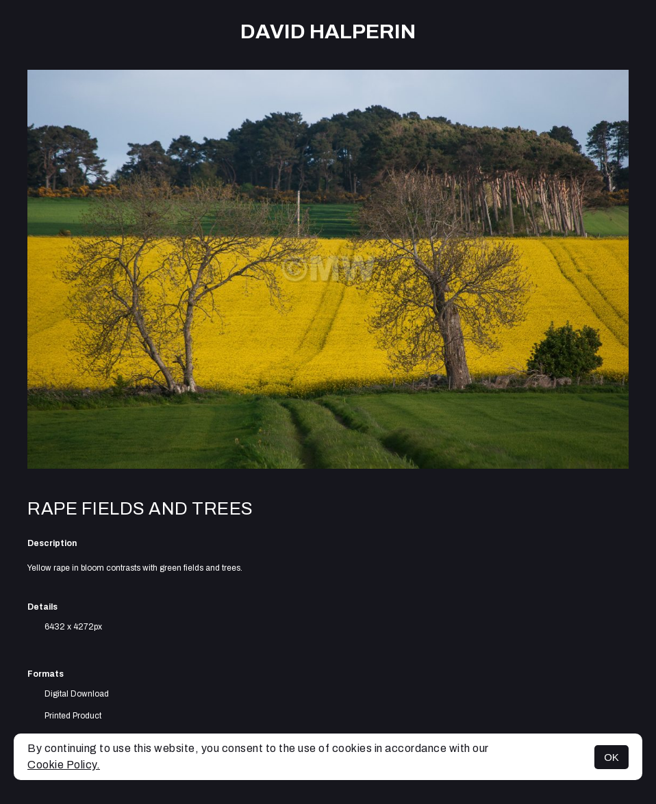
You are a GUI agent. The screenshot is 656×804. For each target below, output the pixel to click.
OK (611, 757)
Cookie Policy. (63, 764)
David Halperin (328, 31)
